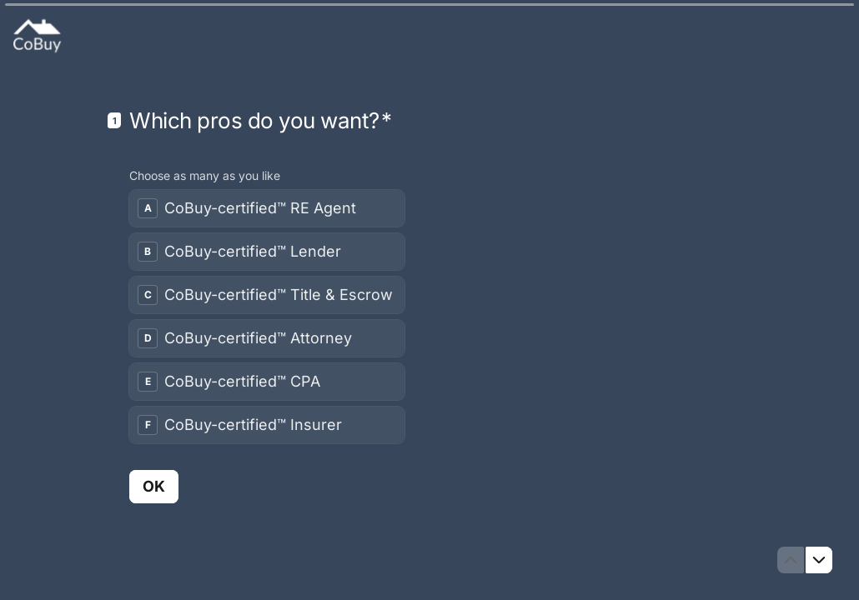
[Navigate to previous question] (790, 560)
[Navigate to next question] (819, 560)
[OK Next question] (153, 485)
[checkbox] (266, 208)
